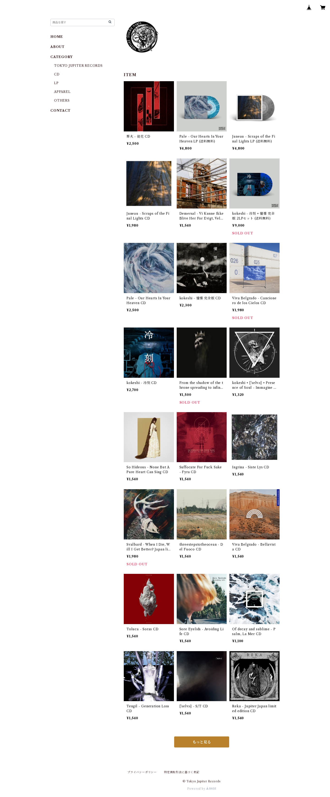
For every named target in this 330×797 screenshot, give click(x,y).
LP (56, 83)
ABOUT (57, 47)
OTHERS (62, 100)
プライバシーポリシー (142, 772)
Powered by (201, 788)
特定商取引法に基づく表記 (181, 772)
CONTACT (60, 110)
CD (57, 74)
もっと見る (201, 742)
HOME (56, 37)
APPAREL (62, 92)
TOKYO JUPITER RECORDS (78, 66)
